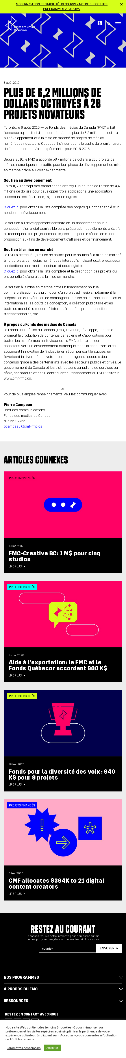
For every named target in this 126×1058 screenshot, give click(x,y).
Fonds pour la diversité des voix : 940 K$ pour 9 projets (62, 774)
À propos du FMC (21, 989)
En (100, 23)
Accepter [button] (52, 1048)
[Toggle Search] (109, 23)
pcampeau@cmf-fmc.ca (23, 426)
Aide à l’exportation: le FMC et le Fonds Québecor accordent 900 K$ (58, 665)
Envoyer (107, 948)
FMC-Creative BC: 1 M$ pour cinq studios (54, 556)
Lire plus (15, 566)
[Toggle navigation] (118, 23)
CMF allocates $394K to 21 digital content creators (56, 883)
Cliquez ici (11, 207)
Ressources (16, 1000)
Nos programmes (21, 977)
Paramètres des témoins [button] (24, 1048)
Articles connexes (36, 460)
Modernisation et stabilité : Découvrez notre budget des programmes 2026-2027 (61, 6)
